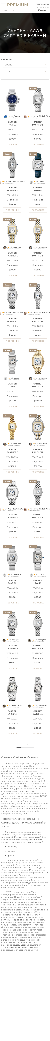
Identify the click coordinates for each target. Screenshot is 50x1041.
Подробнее (12, 144)
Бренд (8, 64)
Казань (42, 10)
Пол (7, 71)
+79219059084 (41, 4)
